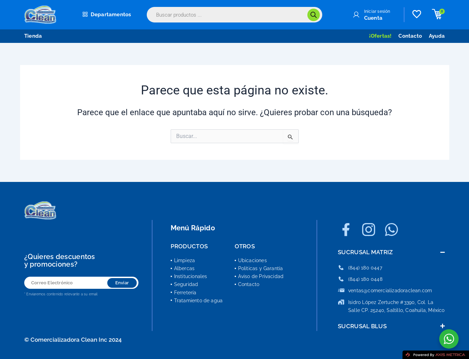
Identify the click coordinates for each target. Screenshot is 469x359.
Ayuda (437, 36)
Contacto (410, 36)
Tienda (33, 36)
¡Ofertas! (380, 36)
